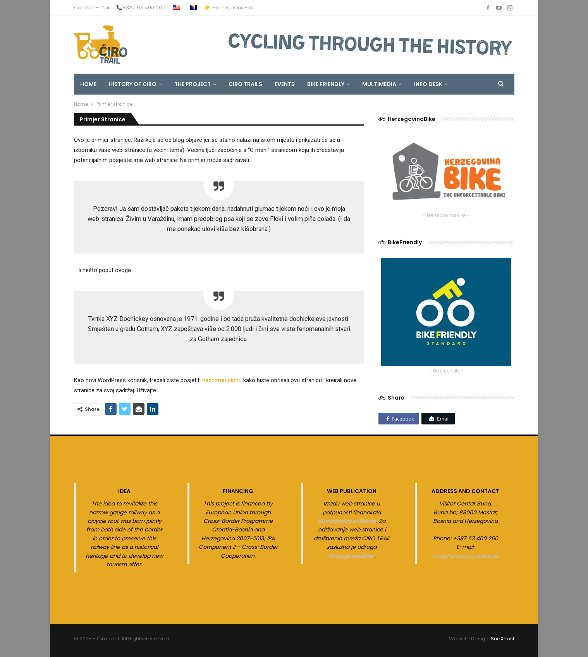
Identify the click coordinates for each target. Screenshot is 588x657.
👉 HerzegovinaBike (229, 7)
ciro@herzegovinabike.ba (465, 556)
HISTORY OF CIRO (132, 84)
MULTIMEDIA (379, 84)
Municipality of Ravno (347, 521)
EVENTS (285, 84)
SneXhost (502, 638)
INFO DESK (428, 84)
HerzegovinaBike (351, 556)
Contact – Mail (92, 7)
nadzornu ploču (222, 380)
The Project (192, 84)
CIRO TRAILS (245, 84)
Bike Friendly (325, 84)
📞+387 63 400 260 (140, 7)
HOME (88, 84)
